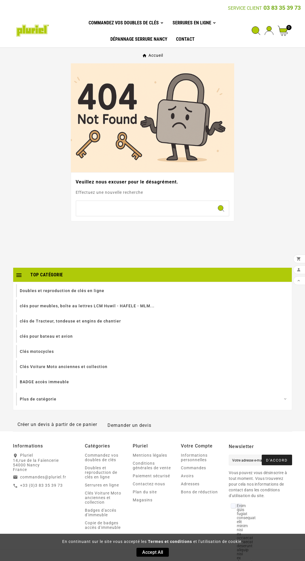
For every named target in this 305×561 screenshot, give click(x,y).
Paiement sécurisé (151, 476)
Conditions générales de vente (152, 465)
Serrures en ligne (102, 485)
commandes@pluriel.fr (43, 477)
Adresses (190, 484)
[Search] (221, 208)
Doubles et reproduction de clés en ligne (101, 472)
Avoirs (187, 476)
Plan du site (145, 492)
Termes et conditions (170, 541)
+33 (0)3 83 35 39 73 (41, 485)
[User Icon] (269, 30)
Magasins (142, 500)
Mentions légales (150, 455)
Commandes (193, 468)
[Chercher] (144, 208)
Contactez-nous (149, 484)
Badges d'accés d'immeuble (100, 512)
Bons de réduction (199, 492)
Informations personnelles (194, 457)
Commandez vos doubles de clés (101, 457)
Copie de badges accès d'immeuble (103, 525)
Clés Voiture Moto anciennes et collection (103, 498)
